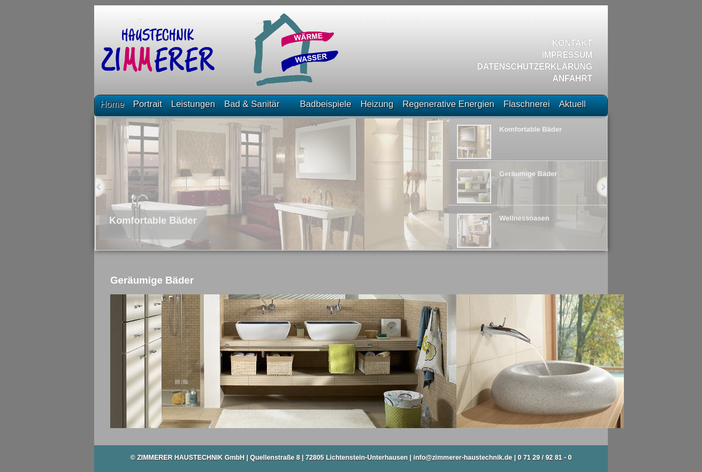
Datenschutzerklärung (534, 66)
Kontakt (572, 43)
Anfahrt (573, 78)
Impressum (567, 54)
